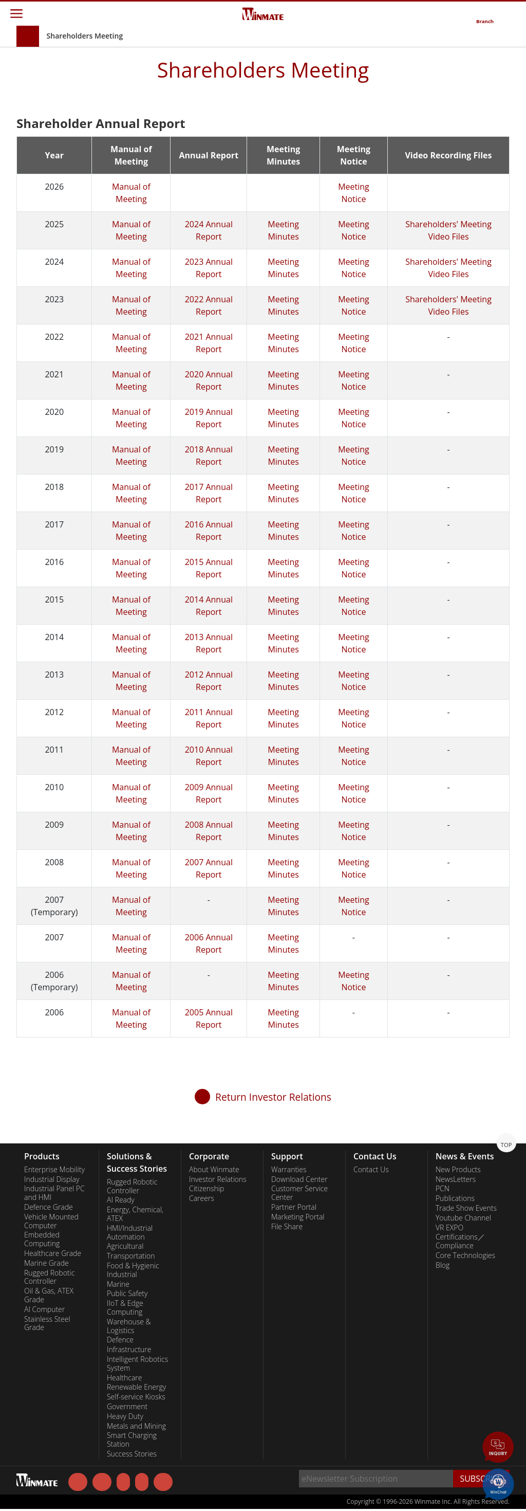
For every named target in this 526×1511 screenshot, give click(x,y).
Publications (455, 1198)
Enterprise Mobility (54, 1169)
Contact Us (371, 1169)
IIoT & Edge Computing (125, 1308)
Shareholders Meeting (85, 36)
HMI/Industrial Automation (130, 1233)
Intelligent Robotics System (137, 1364)
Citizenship (206, 1188)
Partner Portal (293, 1207)
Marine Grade (46, 1263)
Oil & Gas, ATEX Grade (48, 1295)
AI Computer (44, 1309)
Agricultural (125, 1246)
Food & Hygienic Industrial (133, 1270)
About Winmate (214, 1169)
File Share (287, 1226)
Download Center (299, 1179)
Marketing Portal (298, 1217)
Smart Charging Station (132, 1440)
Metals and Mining (136, 1426)
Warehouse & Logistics (129, 1326)
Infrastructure (129, 1349)
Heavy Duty (125, 1416)
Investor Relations (218, 1179)
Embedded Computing (42, 1239)
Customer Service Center (299, 1193)
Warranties (289, 1169)
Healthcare (124, 1377)
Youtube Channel (463, 1218)
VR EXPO (449, 1227)
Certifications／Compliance (460, 1241)
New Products (458, 1169)
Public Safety (127, 1293)
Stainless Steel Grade (47, 1324)
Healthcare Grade (52, 1253)
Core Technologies (465, 1255)
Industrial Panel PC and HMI (54, 1193)
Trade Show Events (466, 1208)
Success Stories (132, 1454)
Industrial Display (51, 1179)
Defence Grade (48, 1207)
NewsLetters (456, 1179)
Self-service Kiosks (136, 1396)
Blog (442, 1265)
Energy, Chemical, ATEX (135, 1214)
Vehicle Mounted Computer (51, 1221)
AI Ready (121, 1200)
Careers (201, 1198)
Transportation (131, 1256)
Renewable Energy (136, 1387)
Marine (118, 1284)
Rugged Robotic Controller (49, 1277)
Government (127, 1406)
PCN (442, 1188)
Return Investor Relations (273, 1097)
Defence (120, 1339)
